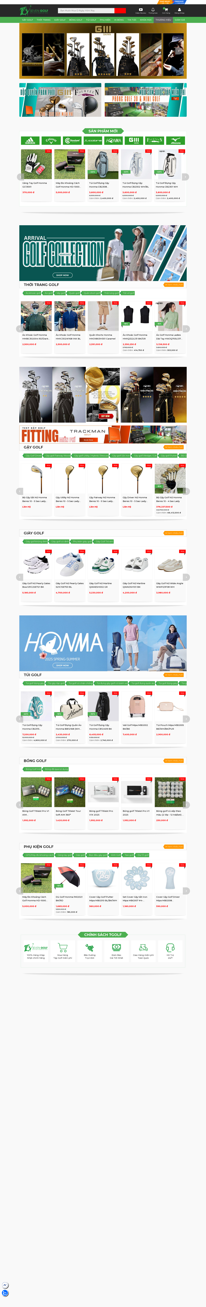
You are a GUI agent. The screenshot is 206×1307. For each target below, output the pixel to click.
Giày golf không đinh (36, 541)
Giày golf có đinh (60, 541)
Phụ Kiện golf (39, 847)
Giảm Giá (180, 20)
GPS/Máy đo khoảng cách (39, 855)
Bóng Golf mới (33, 769)
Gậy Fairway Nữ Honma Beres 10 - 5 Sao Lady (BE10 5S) (102, 501)
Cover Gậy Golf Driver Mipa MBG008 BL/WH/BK (168, 901)
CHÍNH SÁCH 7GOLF (103, 935)
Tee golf (129, 855)
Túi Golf (91, 20)
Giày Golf (60, 20)
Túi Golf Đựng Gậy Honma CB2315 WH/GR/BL (32, 729)
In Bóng (119, 20)
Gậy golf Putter (169, 455)
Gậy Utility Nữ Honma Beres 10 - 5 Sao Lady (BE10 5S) (67, 501)
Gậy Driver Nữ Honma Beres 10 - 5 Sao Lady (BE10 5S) (135, 501)
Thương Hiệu (163, 20)
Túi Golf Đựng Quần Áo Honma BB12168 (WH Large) (68, 729)
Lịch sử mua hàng (126, 2)
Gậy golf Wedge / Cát (145, 455)
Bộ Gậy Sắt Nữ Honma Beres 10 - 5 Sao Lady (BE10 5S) (34, 501)
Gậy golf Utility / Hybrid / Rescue (91, 455)
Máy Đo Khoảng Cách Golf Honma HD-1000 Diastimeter (134, 187)
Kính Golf (115, 855)
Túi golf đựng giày (168, 683)
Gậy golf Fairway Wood (58, 455)
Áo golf (48, 293)
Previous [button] (27, 50)
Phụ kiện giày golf (82, 541)
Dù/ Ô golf (143, 855)
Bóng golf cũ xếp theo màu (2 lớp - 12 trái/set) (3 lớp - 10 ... (170, 815)
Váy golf (61, 293)
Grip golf (80, 855)
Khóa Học (146, 20)
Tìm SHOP (31, 2)
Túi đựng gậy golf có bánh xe (112, 683)
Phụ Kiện (105, 20)
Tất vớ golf (128, 293)
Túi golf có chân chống (80, 683)
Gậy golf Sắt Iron (121, 455)
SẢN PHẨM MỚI (103, 131)
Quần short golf (92, 293)
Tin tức (131, 20)
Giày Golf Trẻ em (104, 541)
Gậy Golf (27, 20)
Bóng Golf (75, 20)
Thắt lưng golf (111, 293)
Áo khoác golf (33, 293)
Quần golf (74, 293)
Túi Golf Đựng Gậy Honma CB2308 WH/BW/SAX (166, 187)
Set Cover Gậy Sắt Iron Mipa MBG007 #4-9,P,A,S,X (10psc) (135, 901)
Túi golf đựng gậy (35, 683)
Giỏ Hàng (166, 10)
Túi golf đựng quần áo (142, 683)
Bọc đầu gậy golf (98, 855)
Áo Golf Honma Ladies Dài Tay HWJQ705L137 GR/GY (168, 339)
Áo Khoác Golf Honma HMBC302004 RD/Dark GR (35, 187)
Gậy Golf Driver (33, 455)
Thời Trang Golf (41, 285)
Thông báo (153, 10)
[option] (103, 51)
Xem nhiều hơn (174, 284)
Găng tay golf (65, 855)
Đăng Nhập (179, 10)
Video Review (140, 10)
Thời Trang (43, 20)
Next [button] (178, 50)
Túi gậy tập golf (56, 683)
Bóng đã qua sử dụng (56, 769)
